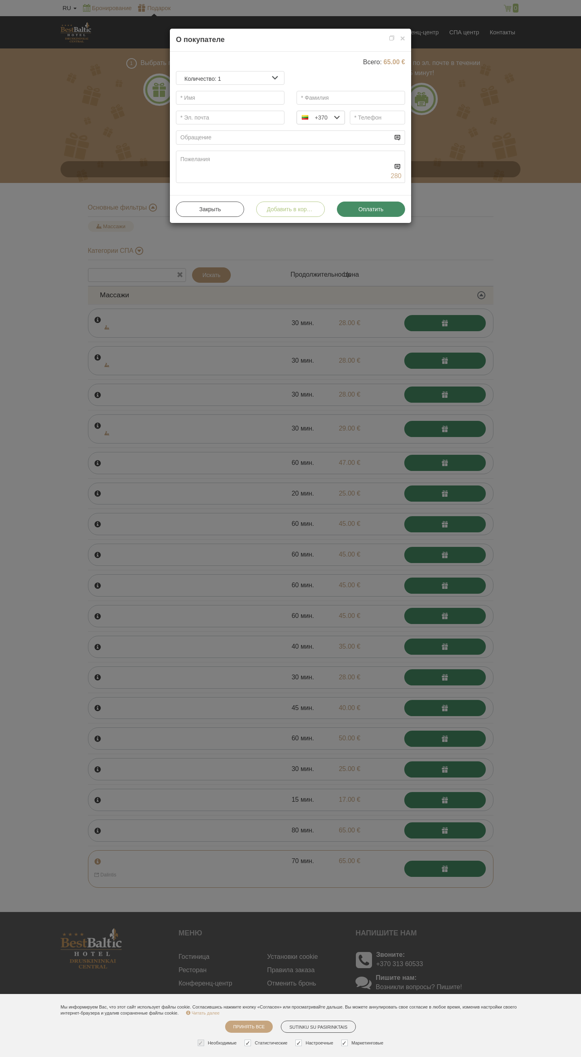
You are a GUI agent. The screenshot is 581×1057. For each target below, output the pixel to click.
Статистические (267, 1043)
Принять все (249, 1026)
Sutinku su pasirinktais (318, 1027)
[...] (284, 137)
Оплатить (370, 209)
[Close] (402, 38)
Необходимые (218, 1043)
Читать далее (202, 1013)
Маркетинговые (363, 1043)
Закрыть (210, 209)
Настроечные (315, 1043)
